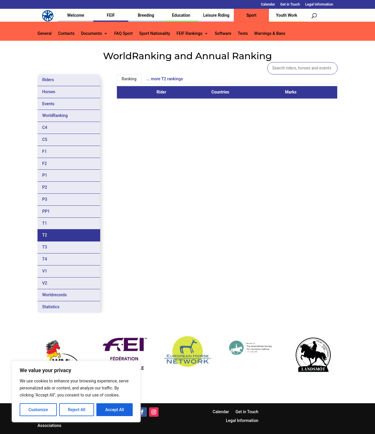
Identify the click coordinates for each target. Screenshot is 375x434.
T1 (44, 223)
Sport (251, 15)
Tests (243, 33)
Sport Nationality (154, 33)
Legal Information (319, 4)
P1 (44, 175)
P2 (44, 187)
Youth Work (286, 15)
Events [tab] (48, 103)
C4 (44, 127)
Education (181, 15)
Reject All (76, 409)
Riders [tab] (48, 79)
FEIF (111, 15)
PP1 (46, 211)
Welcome (75, 15)
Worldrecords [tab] (54, 294)
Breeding (146, 15)
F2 (44, 163)
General (45, 33)
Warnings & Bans (269, 33)
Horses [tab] (48, 91)
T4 (44, 259)
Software (223, 33)
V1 (44, 271)
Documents (91, 33)
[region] (76, 391)
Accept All (114, 409)
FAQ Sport (123, 33)
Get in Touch (290, 4)
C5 (44, 139)
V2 (44, 283)
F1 (44, 151)
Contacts (66, 33)
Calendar (268, 4)
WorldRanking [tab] (55, 115)
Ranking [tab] (129, 78)
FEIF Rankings (189, 33)
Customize (38, 409)
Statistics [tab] (50, 306)
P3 (44, 199)
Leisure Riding (216, 15)
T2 (44, 235)
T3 (44, 247)
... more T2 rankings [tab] (164, 78)
